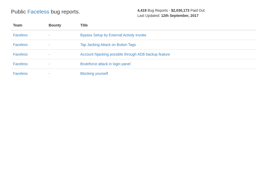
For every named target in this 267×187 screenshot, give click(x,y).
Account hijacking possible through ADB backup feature (125, 54)
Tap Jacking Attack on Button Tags (108, 45)
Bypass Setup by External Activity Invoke (113, 35)
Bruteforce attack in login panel (105, 64)
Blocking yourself (94, 73)
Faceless (38, 12)
